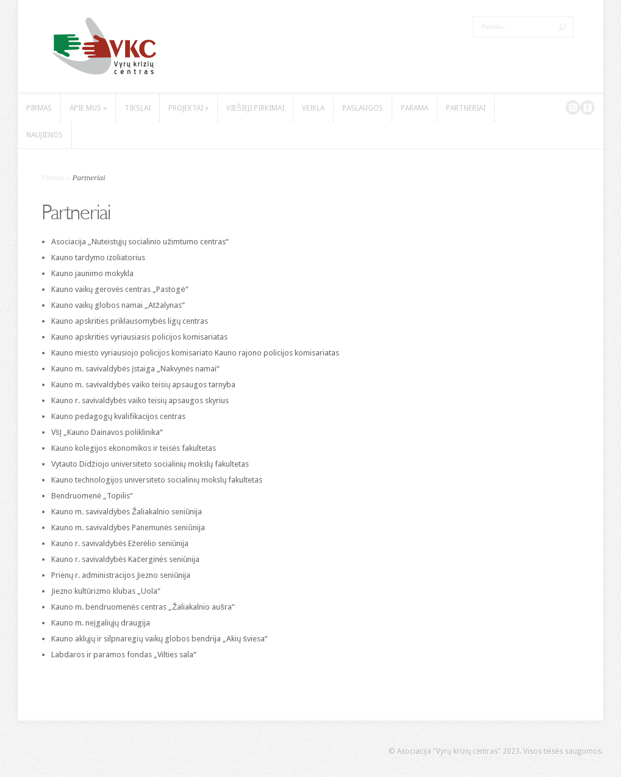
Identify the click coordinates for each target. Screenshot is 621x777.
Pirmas (53, 177)
